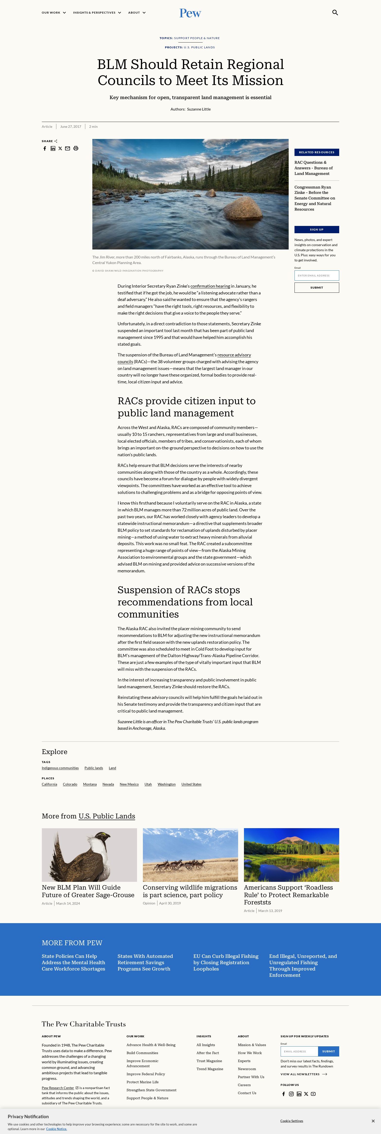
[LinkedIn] (299, 1094)
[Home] (84, 1024)
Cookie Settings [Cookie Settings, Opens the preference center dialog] (291, 1125)
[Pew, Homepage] (190, 12)
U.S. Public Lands (106, 816)
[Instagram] (291, 1094)
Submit (317, 287)
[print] (76, 148)
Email (297, 267)
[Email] (316, 275)
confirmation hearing (210, 286)
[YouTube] (313, 1094)
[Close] (373, 1125)
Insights (204, 1036)
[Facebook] (283, 1094)
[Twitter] (306, 1094)
